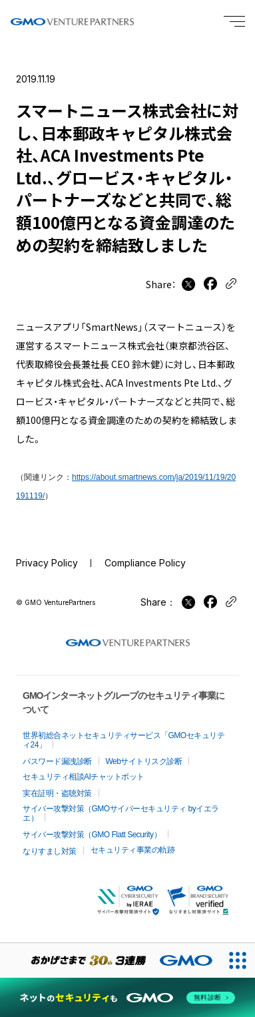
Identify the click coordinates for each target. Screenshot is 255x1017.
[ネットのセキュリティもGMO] (127, 997)
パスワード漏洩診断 (57, 761)
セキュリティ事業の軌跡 (133, 850)
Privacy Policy (47, 562)
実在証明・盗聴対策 (57, 793)
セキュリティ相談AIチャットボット (83, 776)
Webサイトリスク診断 (144, 761)
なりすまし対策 (50, 851)
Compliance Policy (145, 562)
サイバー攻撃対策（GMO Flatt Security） (92, 834)
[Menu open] (234, 21)
